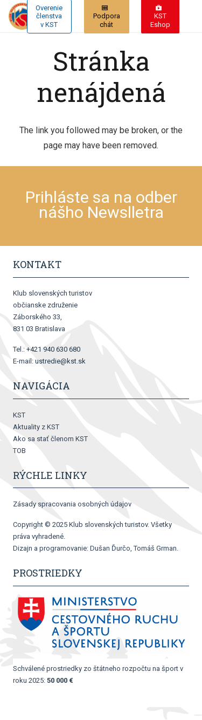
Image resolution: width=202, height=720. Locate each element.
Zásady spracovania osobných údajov (72, 504)
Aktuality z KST (36, 427)
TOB (19, 451)
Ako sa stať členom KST (50, 439)
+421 (53, 349)
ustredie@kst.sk (60, 361)
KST (19, 415)
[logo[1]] (22, 16)
